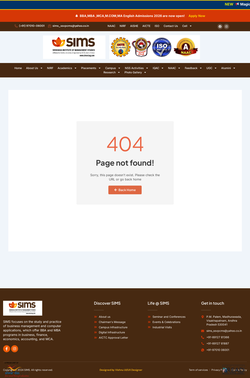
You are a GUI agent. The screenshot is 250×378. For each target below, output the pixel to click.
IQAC (158, 68)
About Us (34, 68)
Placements (91, 68)
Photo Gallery (135, 72)
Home (18, 68)
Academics (67, 68)
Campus (113, 68)
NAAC (111, 26)
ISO (157, 26)
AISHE (134, 26)
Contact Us (171, 26)
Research (112, 72)
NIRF (123, 26)
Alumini (228, 68)
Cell (187, 26)
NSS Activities (136, 68)
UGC (211, 68)
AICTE (146, 26)
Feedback (193, 68)
